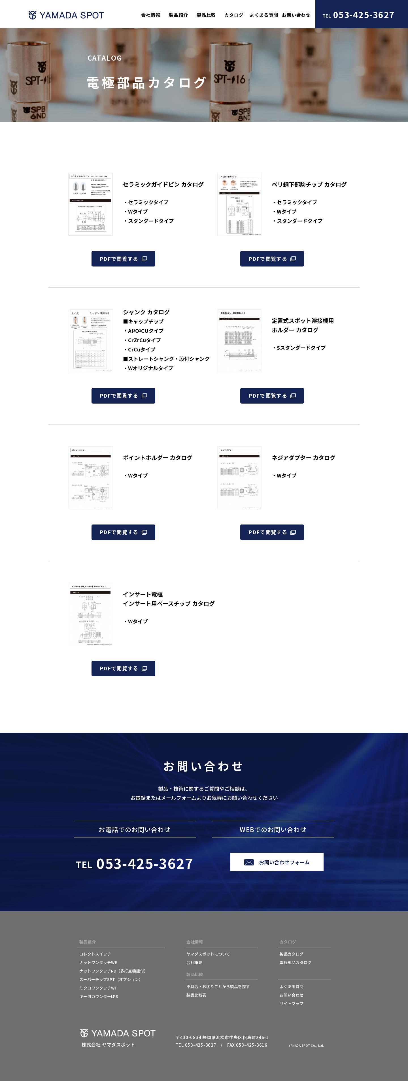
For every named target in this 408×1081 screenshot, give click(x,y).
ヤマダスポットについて (208, 954)
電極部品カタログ (295, 962)
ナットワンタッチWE (98, 962)
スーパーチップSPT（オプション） (111, 979)
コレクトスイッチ (95, 954)
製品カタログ (291, 954)
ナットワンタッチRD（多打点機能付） (113, 971)
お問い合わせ (291, 995)
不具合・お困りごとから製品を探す (218, 986)
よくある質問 (291, 986)
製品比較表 (196, 995)
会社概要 (194, 962)
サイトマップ (291, 1003)
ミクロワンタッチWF (98, 988)
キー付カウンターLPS (98, 996)
